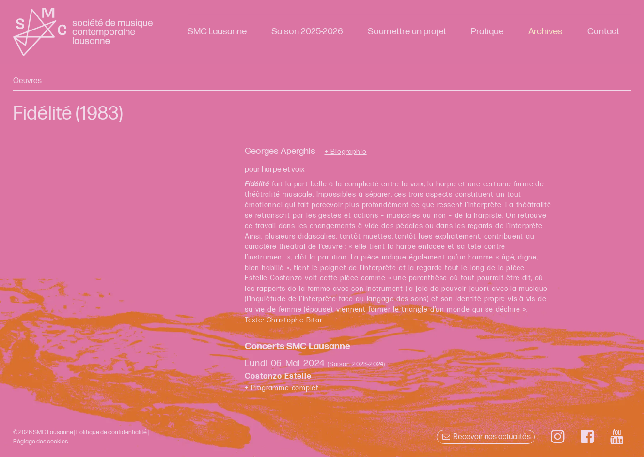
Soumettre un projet (407, 31)
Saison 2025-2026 (307, 31)
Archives (545, 31)
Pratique (487, 31)
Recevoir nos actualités (486, 437)
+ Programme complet (282, 388)
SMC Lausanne (217, 31)
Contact (603, 31)
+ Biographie (346, 152)
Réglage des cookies (40, 441)
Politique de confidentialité (111, 432)
